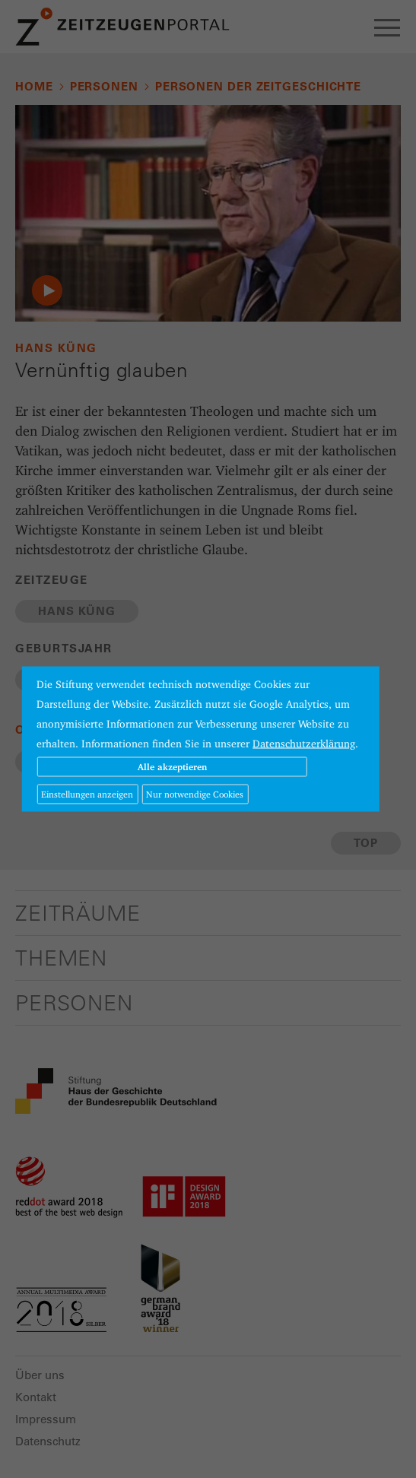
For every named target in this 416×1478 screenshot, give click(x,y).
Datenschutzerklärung (303, 743)
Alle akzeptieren (172, 766)
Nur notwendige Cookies (194, 794)
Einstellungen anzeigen (87, 794)
